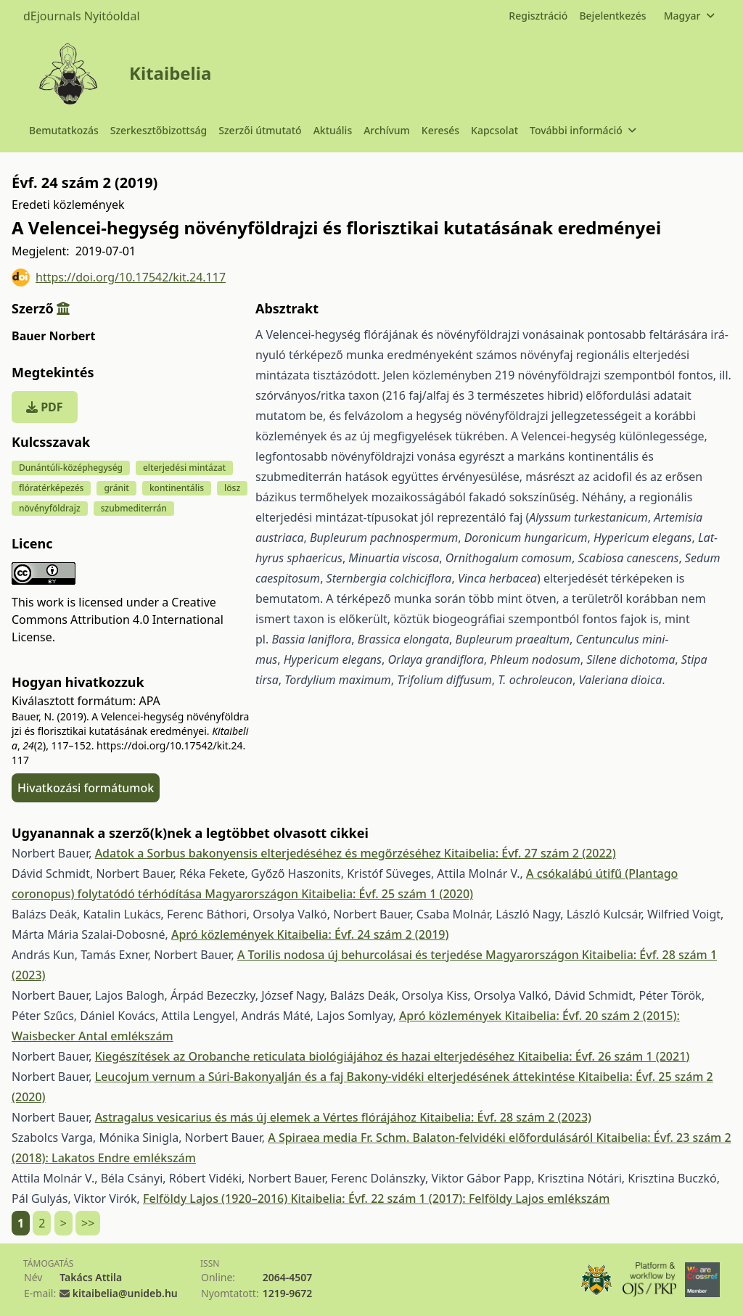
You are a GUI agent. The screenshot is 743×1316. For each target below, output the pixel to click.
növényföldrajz (50, 508)
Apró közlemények (224, 934)
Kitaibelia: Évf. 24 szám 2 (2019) (363, 934)
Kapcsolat (494, 130)
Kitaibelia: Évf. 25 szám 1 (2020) (387, 894)
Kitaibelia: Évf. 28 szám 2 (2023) (505, 1117)
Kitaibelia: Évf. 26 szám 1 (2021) (603, 1056)
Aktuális (333, 130)
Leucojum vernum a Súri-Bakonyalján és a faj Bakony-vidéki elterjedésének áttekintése (336, 1077)
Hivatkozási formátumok (85, 788)
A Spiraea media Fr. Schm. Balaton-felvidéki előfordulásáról (432, 1138)
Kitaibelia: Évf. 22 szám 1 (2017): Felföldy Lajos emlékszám (449, 1198)
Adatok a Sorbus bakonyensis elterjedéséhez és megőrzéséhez (269, 853)
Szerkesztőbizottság (159, 130)
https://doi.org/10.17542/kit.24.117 (119, 277)
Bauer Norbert (53, 336)
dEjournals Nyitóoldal (81, 16)
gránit (116, 488)
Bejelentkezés (612, 15)
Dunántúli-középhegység (71, 467)
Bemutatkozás (64, 130)
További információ (583, 130)
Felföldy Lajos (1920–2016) (216, 1198)
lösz (232, 488)
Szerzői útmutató (259, 130)
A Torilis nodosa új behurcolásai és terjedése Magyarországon (409, 955)
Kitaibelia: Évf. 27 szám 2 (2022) (530, 853)
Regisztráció (538, 15)
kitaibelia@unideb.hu (125, 1293)
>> (87, 1223)
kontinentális (176, 488)
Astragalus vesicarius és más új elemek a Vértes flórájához (257, 1117)
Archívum (387, 130)
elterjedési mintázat (184, 467)
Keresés (440, 130)
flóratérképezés (51, 488)
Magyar (689, 15)
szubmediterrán (134, 508)
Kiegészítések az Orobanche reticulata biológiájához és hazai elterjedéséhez (306, 1056)
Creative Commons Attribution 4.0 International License (117, 619)
